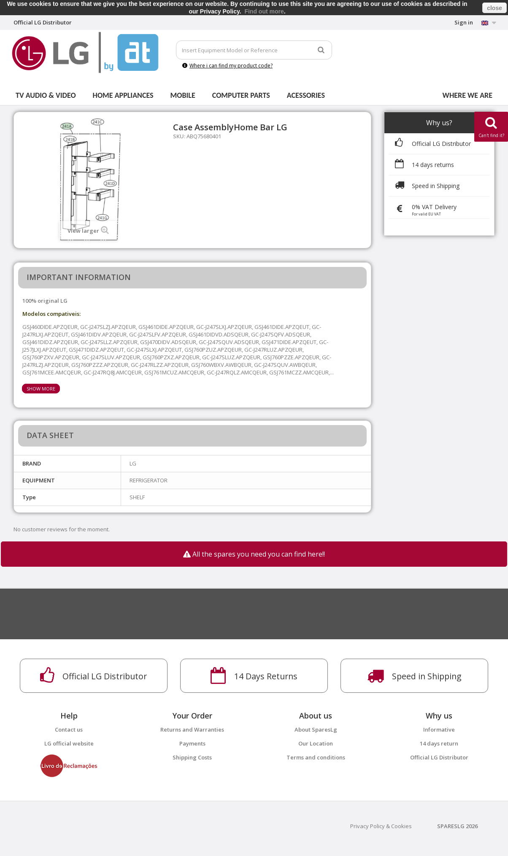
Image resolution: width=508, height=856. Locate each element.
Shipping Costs (192, 757)
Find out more (264, 11)
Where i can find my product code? (227, 65)
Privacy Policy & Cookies (381, 826)
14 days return (439, 743)
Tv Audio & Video (46, 95)
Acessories (306, 95)
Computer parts (241, 95)
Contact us (69, 729)
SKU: (179, 136)
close (494, 8)
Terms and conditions (315, 757)
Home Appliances (123, 95)
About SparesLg (316, 729)
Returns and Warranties (192, 729)
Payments (192, 743)
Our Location (315, 743)
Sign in (463, 22)
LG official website (69, 743)
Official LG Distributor (439, 757)
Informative (439, 729)
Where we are (467, 95)
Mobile (182, 95)
